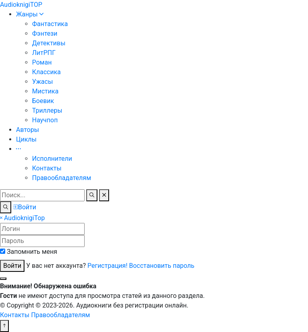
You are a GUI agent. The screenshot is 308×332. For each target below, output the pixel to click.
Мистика (45, 91)
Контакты (46, 168)
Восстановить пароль (162, 265)
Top (24, 218)
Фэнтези (44, 33)
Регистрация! (107, 265)
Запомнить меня (32, 251)
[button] (18, 149)
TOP (21, 4)
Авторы (27, 130)
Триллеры (47, 110)
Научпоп (45, 120)
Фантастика (50, 24)
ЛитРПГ (44, 53)
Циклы (26, 139)
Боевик (43, 101)
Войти (12, 265)
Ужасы (42, 81)
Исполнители (52, 158)
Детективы (48, 43)
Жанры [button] (30, 14)
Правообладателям (61, 178)
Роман (42, 62)
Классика (46, 72)
